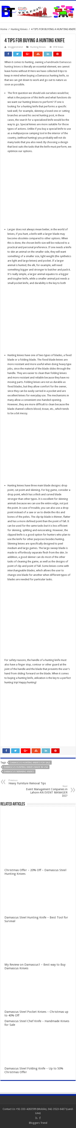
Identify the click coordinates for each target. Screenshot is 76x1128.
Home (3, 29)
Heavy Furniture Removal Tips (29, 782)
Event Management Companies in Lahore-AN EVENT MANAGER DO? (46, 791)
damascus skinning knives (19, 771)
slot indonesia (12, 713)
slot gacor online (14, 695)
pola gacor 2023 (14, 740)
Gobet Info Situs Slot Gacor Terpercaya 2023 (30, 717)
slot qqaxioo (11, 735)
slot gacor (10, 704)
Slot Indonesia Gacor (16, 708)
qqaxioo (9, 726)
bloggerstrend (15, 47)
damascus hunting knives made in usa (26, 767)
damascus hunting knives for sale (30, 762)
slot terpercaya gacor (16, 722)
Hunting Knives (19, 29)
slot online (10, 699)
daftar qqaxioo (13, 731)
